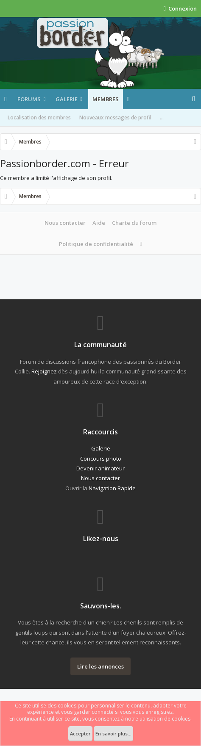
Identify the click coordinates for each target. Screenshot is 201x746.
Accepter (80, 733)
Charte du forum (134, 223)
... (162, 117)
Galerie (67, 99)
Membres (105, 99)
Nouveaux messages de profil (115, 117)
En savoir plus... (113, 733)
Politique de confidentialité (96, 244)
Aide (98, 223)
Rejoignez (44, 371)
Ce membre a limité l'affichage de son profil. (56, 178)
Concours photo (100, 458)
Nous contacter (65, 223)
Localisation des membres (39, 117)
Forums (29, 99)
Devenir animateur (100, 468)
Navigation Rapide (112, 488)
